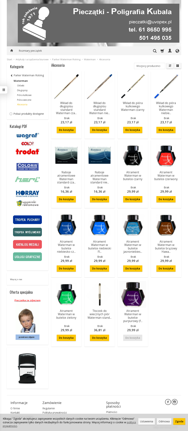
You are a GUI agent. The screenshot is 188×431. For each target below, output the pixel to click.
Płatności (111, 412)
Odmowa (164, 421)
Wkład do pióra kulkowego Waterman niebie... (166, 108)
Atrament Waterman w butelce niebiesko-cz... (66, 247)
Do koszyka (66, 130)
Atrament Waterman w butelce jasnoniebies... (132, 247)
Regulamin (48, 408)
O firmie (15, 408)
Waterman (21, 81)
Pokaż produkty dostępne (27, 113)
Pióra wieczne (24, 99)
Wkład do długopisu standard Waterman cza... (66, 108)
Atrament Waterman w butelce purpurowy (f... (132, 316)
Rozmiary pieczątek (30, 50)
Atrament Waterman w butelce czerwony (166, 175)
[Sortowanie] (170, 66)
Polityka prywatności (54, 412)
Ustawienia (146, 421)
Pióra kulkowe (24, 95)
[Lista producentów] (149, 66)
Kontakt (15, 412)
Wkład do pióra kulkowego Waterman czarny (132, 106)
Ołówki (20, 85)
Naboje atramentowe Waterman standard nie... (99, 177)
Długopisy (22, 90)
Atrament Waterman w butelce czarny (132, 175)
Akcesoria (22, 104)
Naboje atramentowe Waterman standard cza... (66, 177)
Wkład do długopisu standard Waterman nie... (99, 108)
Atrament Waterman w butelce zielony (66, 314)
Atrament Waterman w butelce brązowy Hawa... (166, 247)
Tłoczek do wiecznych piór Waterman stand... (99, 314)
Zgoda (179, 421)
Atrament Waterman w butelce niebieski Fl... (99, 247)
